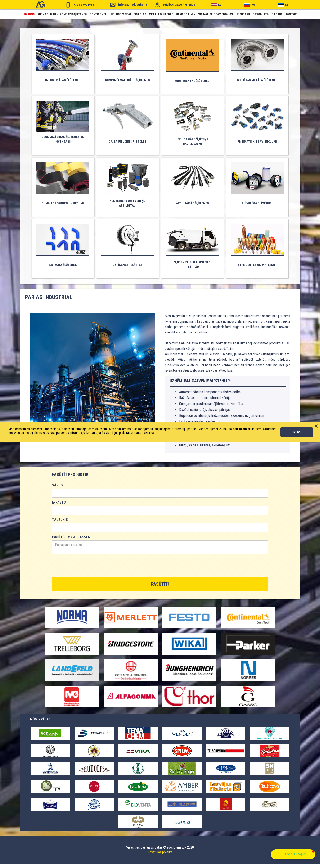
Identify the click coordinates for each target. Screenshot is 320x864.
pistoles (140, 14)
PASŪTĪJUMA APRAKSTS (71, 537)
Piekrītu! (297, 432)
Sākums (29, 14)
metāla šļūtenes (161, 14)
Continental (99, 14)
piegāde (277, 14)
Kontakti (291, 14)
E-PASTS (59, 502)
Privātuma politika (160, 852)
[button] (47, 14)
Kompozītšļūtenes (73, 14)
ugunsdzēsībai (121, 14)
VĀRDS (57, 485)
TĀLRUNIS (60, 520)
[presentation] (88, 566)
